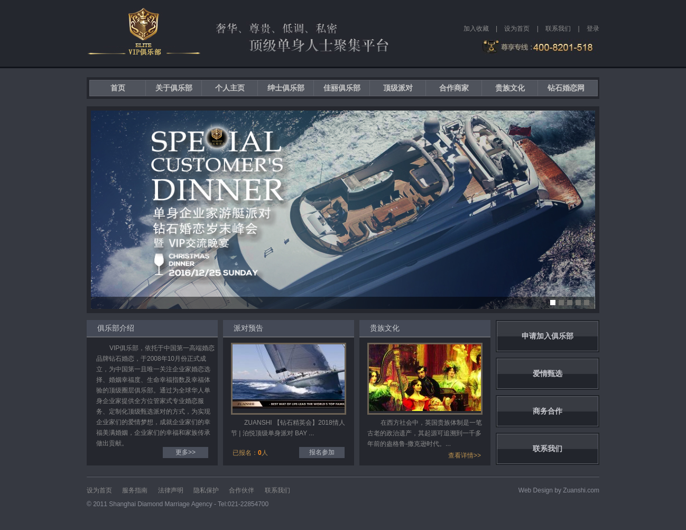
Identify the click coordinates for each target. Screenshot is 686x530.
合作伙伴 (241, 490)
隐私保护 (206, 490)
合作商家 (454, 88)
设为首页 (517, 28)
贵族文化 (510, 88)
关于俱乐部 (173, 88)
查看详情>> (464, 455)
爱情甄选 (547, 373)
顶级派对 (398, 88)
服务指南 (134, 490)
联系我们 (558, 28)
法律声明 (170, 490)
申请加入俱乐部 (547, 336)
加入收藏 (476, 28)
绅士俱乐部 (285, 88)
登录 (593, 28)
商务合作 (547, 411)
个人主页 (230, 88)
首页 (117, 88)
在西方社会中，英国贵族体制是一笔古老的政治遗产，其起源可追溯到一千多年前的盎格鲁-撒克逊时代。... (424, 433)
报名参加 (322, 452)
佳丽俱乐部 (341, 88)
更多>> (185, 452)
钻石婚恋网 (566, 88)
